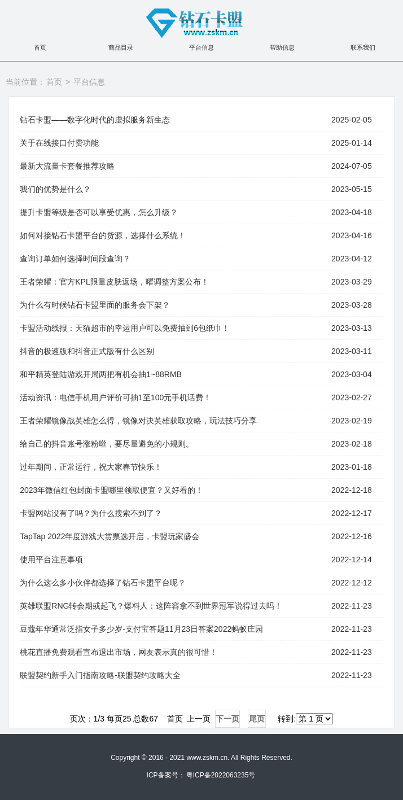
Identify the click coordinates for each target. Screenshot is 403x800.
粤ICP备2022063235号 (221, 775)
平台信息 (201, 47)
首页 (40, 47)
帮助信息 (282, 47)
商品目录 (120, 47)
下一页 (227, 718)
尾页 (257, 718)
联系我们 (363, 47)
